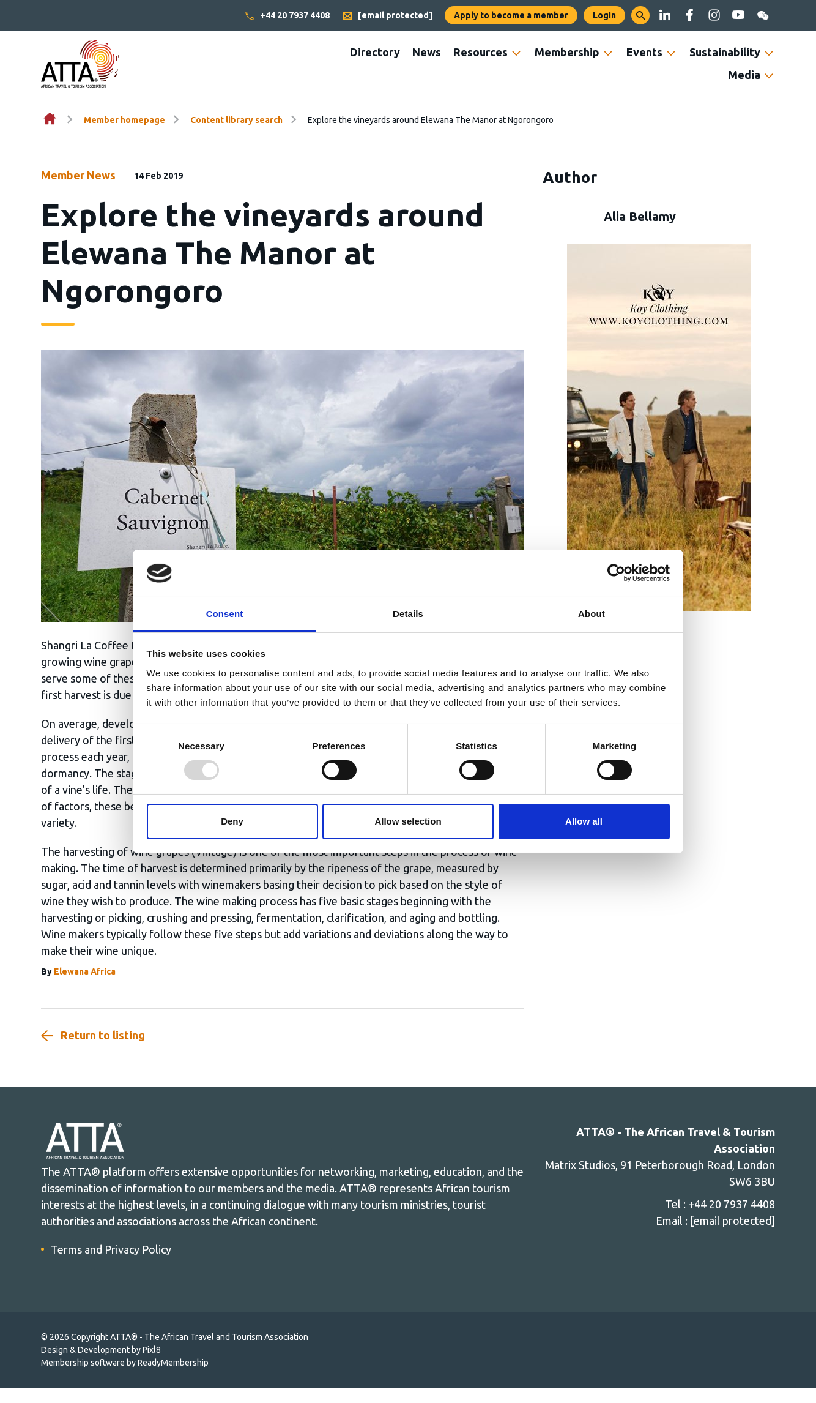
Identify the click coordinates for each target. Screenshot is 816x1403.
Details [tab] (408, 613)
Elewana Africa (85, 971)
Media (744, 75)
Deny (232, 821)
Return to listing (103, 1035)
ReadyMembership (173, 1362)
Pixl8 (152, 1350)
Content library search (236, 120)
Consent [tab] (224, 613)
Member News (78, 175)
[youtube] (738, 15)
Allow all (584, 821)
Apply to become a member (511, 15)
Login (604, 15)
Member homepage (124, 120)
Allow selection (407, 821)
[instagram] (714, 15)
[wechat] (763, 15)
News (426, 52)
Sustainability (724, 52)
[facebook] (689, 15)
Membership (567, 52)
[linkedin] (665, 15)
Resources (480, 52)
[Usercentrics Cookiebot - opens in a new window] (616, 573)
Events (644, 52)
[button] (640, 15)
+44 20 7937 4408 (287, 15)
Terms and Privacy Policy (111, 1249)
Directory (375, 52)
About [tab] (591, 613)
